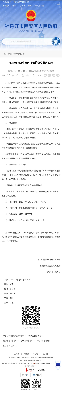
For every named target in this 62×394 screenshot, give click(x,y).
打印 (27, 75)
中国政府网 (7, 2)
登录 (36, 6)
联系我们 (26, 354)
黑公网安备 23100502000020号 (43, 363)
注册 (42, 6)
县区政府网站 (8, 346)
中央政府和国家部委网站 (13, 336)
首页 (5, 54)
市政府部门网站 (43, 341)
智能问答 (6, 6)
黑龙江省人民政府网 (21, 2)
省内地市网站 (26, 341)
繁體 (29, 6)
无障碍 (14, 6)
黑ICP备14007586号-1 (25, 363)
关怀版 (22, 6)
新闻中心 (12, 54)
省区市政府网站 (34, 336)
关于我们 (16, 354)
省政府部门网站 (9, 341)
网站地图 (45, 354)
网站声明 (35, 354)
